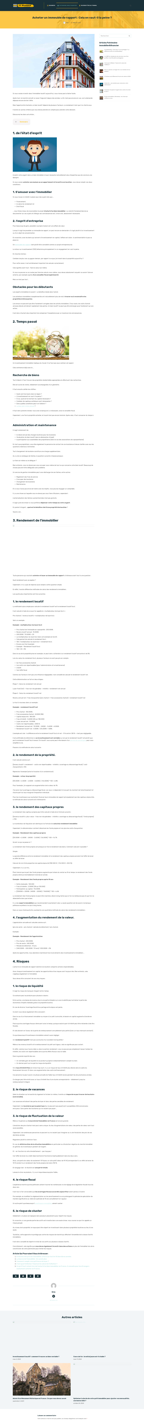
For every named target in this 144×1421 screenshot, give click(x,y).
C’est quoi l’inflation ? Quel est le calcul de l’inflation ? (36, 1264)
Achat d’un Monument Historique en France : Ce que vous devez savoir (39, 1404)
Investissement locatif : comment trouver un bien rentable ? (36, 1362)
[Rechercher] (130, 5)
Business (51, 5)
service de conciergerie (78, 740)
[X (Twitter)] (23, 1276)
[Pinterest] (30, 1276)
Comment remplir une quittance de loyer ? (32, 1261)
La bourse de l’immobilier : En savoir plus (31, 1259)
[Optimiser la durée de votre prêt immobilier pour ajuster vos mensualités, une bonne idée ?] (102, 1388)
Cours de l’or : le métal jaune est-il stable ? (89, 1362)
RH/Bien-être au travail (88, 5)
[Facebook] (16, 1276)
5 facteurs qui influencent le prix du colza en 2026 (117, 76)
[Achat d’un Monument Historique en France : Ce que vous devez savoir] (42, 1385)
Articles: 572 (53, 1300)
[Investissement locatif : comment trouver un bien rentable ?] (42, 1340)
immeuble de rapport (23, 245)
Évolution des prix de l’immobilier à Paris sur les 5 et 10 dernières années (43, 1256)
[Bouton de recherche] (129, 36)
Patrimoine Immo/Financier (67, 5)
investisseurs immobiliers (43, 1203)
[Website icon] (53, 1296)
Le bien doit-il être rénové (25, 406)
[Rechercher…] (113, 36)
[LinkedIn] (38, 1276)
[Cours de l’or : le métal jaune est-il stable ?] (102, 1340)
